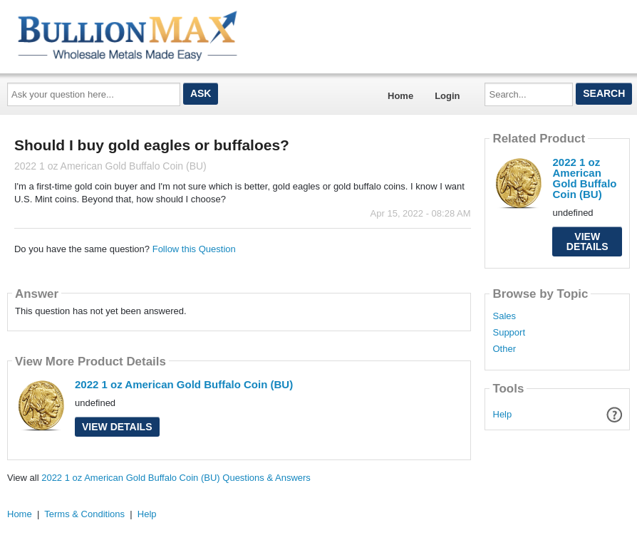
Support (508, 333)
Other (504, 349)
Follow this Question (194, 249)
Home (400, 95)
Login (447, 95)
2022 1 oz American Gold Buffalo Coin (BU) (184, 384)
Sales (504, 316)
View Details (117, 426)
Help (502, 414)
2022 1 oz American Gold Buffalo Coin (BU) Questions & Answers (176, 477)
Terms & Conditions (84, 514)
